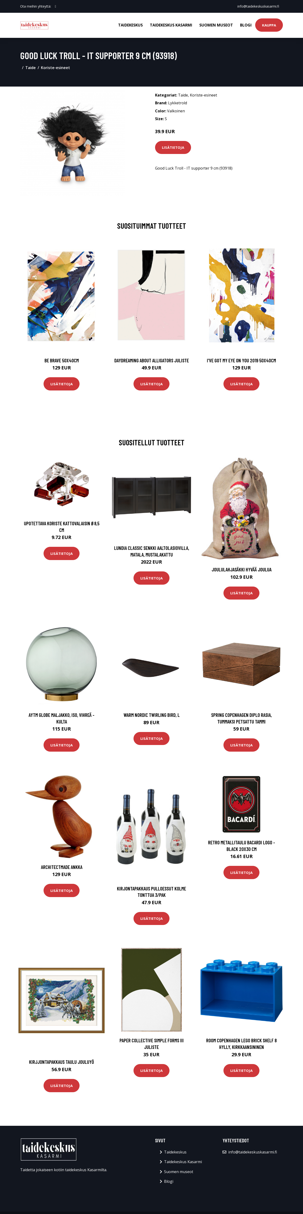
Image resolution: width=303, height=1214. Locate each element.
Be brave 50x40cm (62, 360)
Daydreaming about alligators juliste (151, 360)
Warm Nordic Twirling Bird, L (152, 715)
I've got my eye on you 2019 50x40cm (241, 360)
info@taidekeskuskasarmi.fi (258, 6)
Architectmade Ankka (61, 867)
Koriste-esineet (55, 67)
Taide (30, 67)
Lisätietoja (173, 147)
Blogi (246, 25)
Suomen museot (216, 25)
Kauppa (269, 25)
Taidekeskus (130, 25)
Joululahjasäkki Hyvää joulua (242, 569)
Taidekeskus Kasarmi (171, 25)
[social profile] (55, 6)
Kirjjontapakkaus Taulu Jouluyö (61, 1062)
